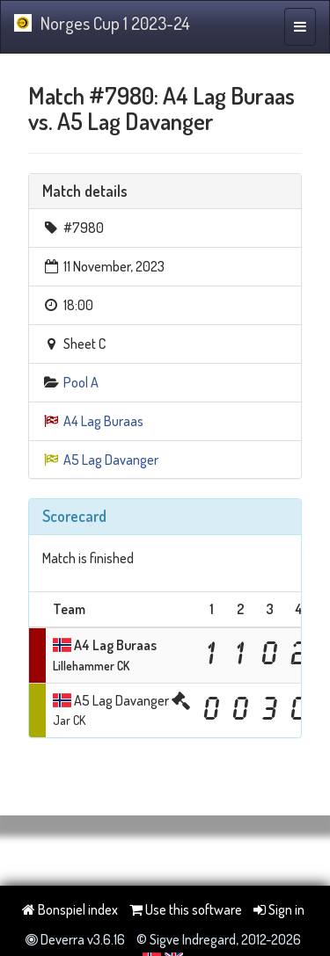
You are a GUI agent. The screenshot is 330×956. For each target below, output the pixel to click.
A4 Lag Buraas (103, 421)
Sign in (278, 909)
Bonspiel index (70, 909)
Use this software (185, 909)
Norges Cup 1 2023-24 (102, 22)
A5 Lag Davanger (110, 459)
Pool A (81, 382)
